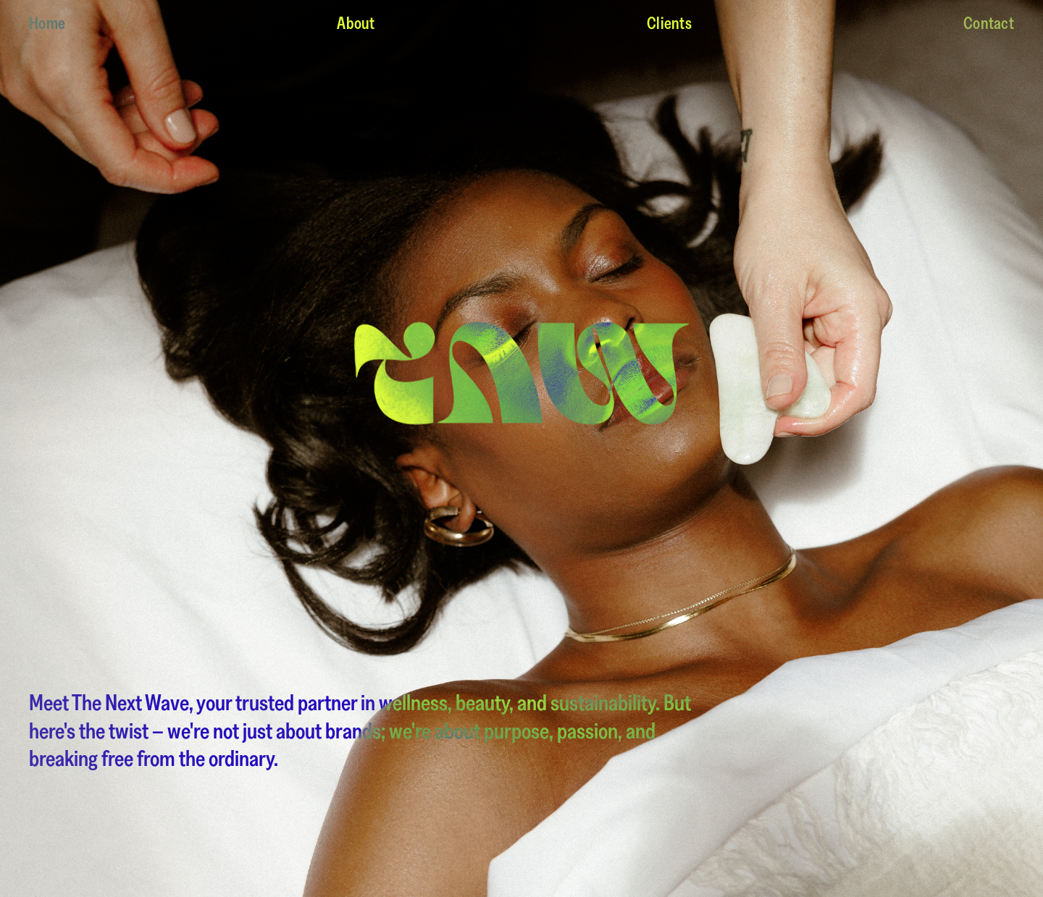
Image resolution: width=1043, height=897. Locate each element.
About (355, 22)
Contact (988, 22)
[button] (1014, 448)
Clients (669, 22)
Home (47, 22)
